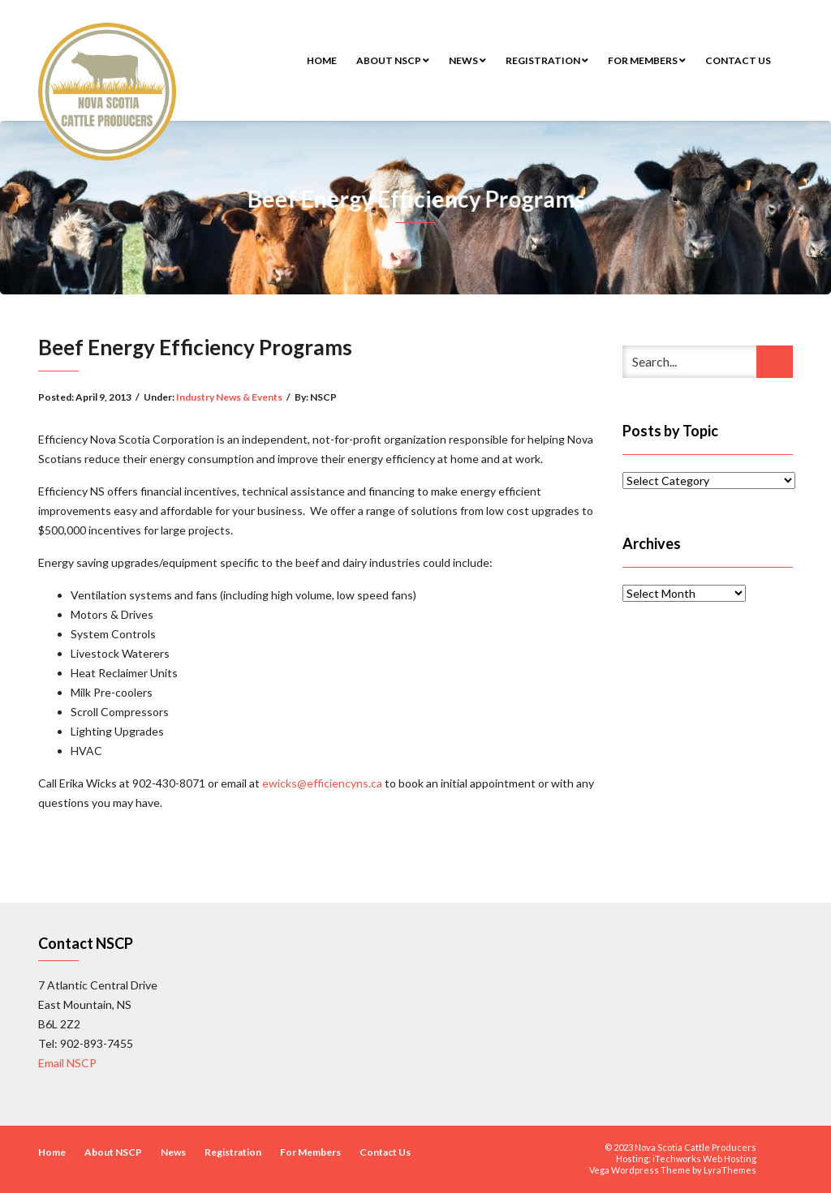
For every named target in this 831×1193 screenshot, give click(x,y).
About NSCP (392, 60)
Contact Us (738, 60)
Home (322, 60)
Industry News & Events (229, 397)
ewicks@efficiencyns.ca (322, 783)
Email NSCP (67, 1063)
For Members (647, 60)
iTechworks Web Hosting (704, 1158)
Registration (547, 60)
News (467, 60)
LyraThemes (730, 1170)
